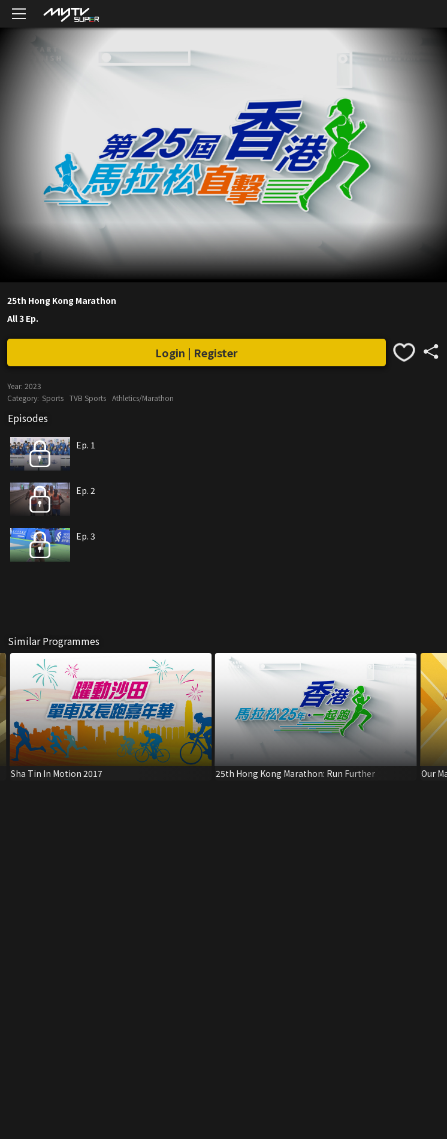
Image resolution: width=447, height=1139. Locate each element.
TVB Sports (88, 398)
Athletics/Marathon (143, 398)
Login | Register (196, 352)
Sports (53, 398)
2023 (33, 386)
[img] (71, 14)
